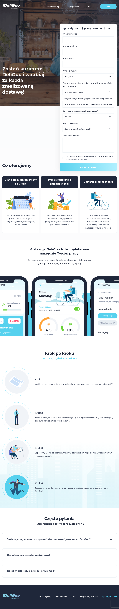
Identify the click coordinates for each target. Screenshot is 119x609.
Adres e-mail (68, 58)
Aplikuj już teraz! (109, 597)
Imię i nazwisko (70, 34)
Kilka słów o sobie (71, 136)
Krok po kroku (74, 6)
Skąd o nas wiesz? (71, 123)
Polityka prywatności (88, 597)
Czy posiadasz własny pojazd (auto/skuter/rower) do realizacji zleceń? (87, 84)
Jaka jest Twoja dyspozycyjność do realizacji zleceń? (87, 99)
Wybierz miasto (70, 71)
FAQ (90, 6)
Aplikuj (108, 6)
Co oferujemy (53, 6)
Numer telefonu (70, 46)
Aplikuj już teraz (88, 167)
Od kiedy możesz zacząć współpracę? (80, 111)
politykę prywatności (79, 159)
